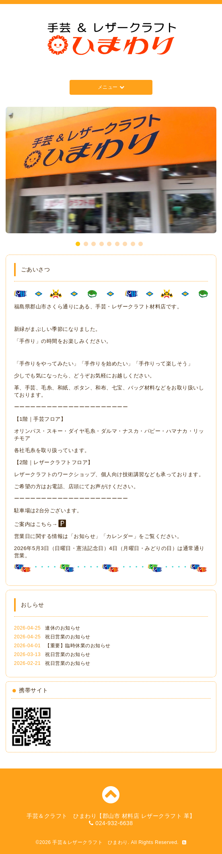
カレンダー (120, 536)
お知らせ (84, 536)
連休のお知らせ (62, 628)
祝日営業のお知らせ (67, 637)
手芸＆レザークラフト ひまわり (90, 842)
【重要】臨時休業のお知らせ (78, 645)
